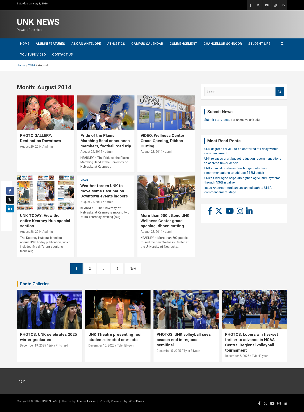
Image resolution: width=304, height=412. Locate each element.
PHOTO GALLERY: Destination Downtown (40, 138)
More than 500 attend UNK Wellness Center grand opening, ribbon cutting (165, 220)
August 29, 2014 (31, 146)
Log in (21, 381)
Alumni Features (50, 44)
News (84, 180)
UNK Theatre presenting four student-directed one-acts (115, 337)
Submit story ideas (217, 120)
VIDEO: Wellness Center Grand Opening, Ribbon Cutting (162, 140)
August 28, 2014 (151, 151)
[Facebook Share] (10, 191)
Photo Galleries (35, 283)
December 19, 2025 (33, 345)
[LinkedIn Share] (10, 208)
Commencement (183, 44)
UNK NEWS (38, 22)
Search (280, 91)
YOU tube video (33, 54)
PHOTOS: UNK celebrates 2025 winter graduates (48, 337)
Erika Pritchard (58, 345)
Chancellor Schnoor (223, 44)
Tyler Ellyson (125, 345)
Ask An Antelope (86, 44)
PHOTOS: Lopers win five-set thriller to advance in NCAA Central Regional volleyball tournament (251, 342)
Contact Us (62, 54)
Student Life (259, 44)
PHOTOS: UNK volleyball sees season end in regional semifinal (184, 339)
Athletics (116, 44)
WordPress (136, 401)
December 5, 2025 (169, 350)
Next (133, 269)
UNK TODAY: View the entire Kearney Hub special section (45, 220)
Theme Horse (86, 401)
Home (24, 44)
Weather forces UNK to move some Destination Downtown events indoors (104, 191)
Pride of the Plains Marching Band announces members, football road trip (105, 140)
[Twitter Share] (10, 200)
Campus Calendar (147, 44)
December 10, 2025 (101, 345)
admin (48, 146)
